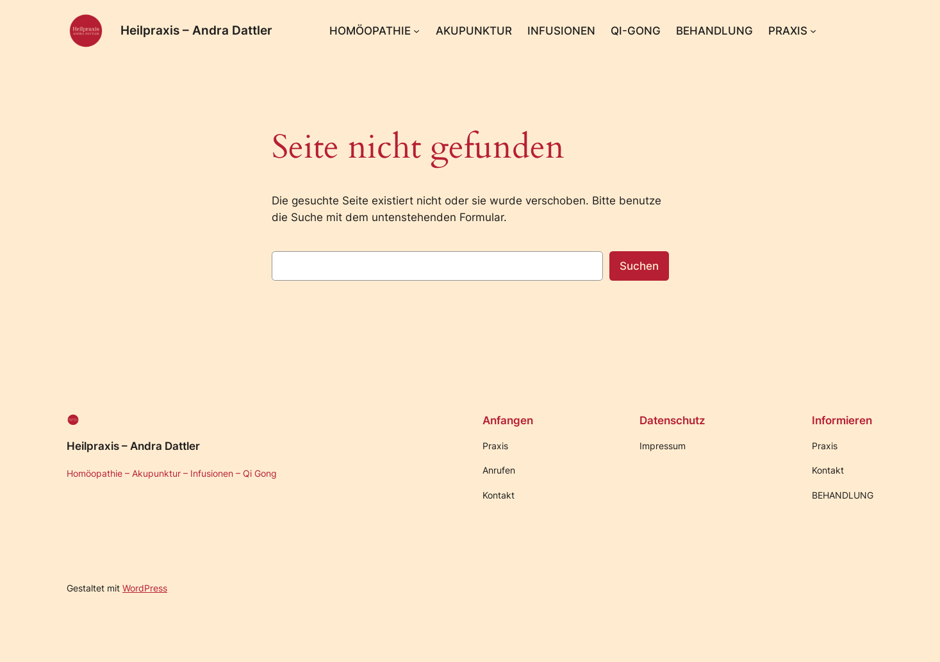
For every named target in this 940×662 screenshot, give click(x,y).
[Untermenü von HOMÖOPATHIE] (416, 31)
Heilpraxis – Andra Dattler (196, 30)
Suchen (639, 266)
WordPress (144, 588)
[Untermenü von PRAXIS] (813, 31)
